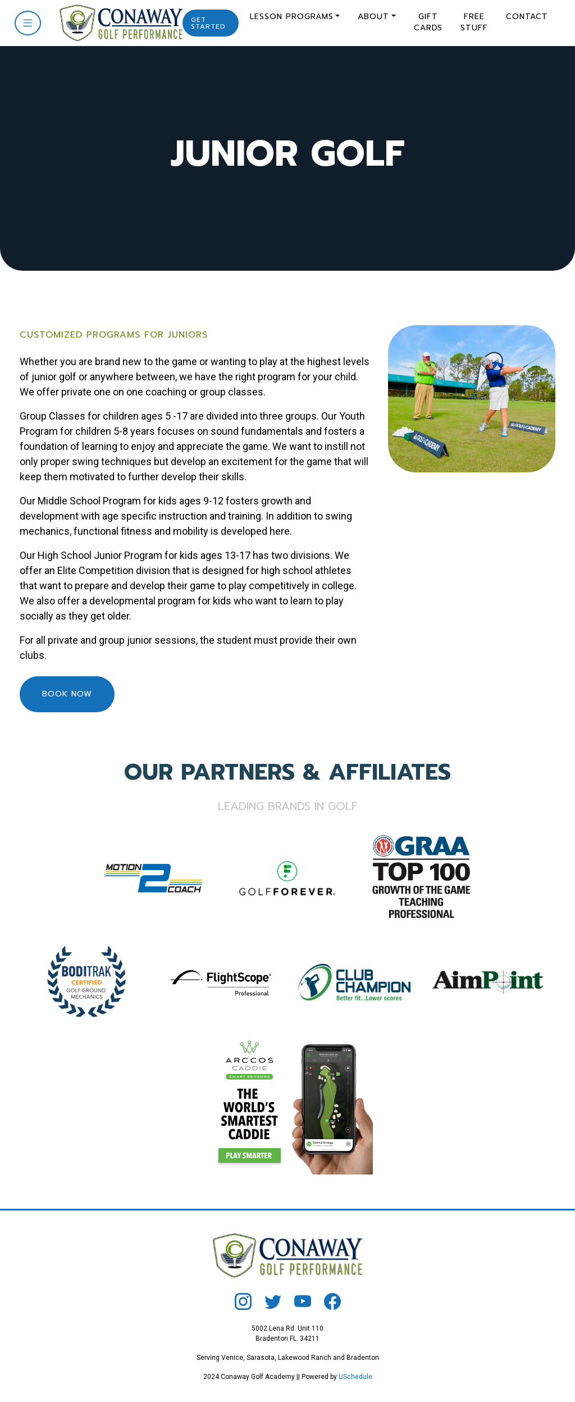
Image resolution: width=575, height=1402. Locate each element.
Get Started (208, 23)
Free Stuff (474, 22)
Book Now (67, 694)
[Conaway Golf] (117, 22)
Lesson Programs (292, 16)
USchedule (355, 1377)
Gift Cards (428, 22)
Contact (527, 16)
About (373, 16)
